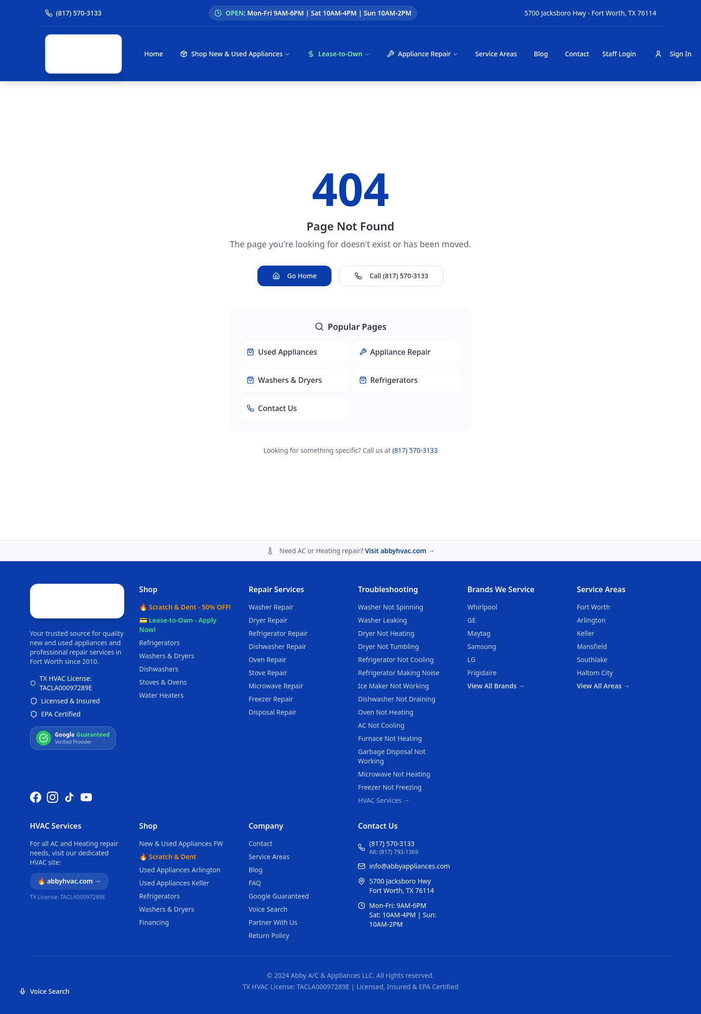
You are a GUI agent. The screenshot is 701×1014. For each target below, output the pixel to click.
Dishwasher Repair (277, 581)
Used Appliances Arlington (179, 869)
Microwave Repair (276, 621)
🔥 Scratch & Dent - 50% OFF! (185, 542)
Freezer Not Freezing (390, 722)
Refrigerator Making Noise (398, 607)
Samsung (481, 581)
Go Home (294, 243)
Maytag (478, 568)
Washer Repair (271, 542)
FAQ (255, 882)
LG (471, 594)
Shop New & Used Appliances (235, 53)
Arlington (591, 555)
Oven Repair (267, 594)
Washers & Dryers (166, 591)
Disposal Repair (272, 647)
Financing (154, 922)
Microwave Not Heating (394, 709)
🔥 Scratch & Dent (167, 856)
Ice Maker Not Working (393, 621)
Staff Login (619, 53)
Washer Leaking (382, 555)
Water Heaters (161, 630)
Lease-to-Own (338, 53)
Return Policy (269, 935)
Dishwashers (159, 604)
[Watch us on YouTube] (86, 799)
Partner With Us (273, 922)
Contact (577, 53)
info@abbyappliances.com (409, 866)
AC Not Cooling (381, 660)
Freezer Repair (271, 634)
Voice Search (268, 909)
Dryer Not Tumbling (388, 581)
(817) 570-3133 (415, 417)
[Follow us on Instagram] (52, 799)
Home (153, 53)
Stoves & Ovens (163, 617)
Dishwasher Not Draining (396, 634)
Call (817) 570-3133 (391, 243)
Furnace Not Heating (390, 673)
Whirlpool (482, 542)
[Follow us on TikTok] (69, 799)
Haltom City (595, 607)
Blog (541, 53)
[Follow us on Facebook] (35, 799)
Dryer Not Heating (386, 568)
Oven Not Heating (385, 647)
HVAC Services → (383, 735)
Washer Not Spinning (390, 542)
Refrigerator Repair (278, 568)
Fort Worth (593, 542)
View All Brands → (496, 621)
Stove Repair (268, 607)
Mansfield (592, 581)
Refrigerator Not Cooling (396, 594)
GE (471, 555)
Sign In (673, 53)
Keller (585, 568)
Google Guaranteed (279, 896)
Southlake (592, 594)
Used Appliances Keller (174, 882)
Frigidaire (482, 607)
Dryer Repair (268, 555)
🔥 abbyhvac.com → (69, 881)
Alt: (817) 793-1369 (393, 852)
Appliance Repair (423, 53)
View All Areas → (603, 621)
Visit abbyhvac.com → (400, 485)
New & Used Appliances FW (181, 843)
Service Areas (496, 53)
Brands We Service (501, 524)
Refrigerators (159, 577)
